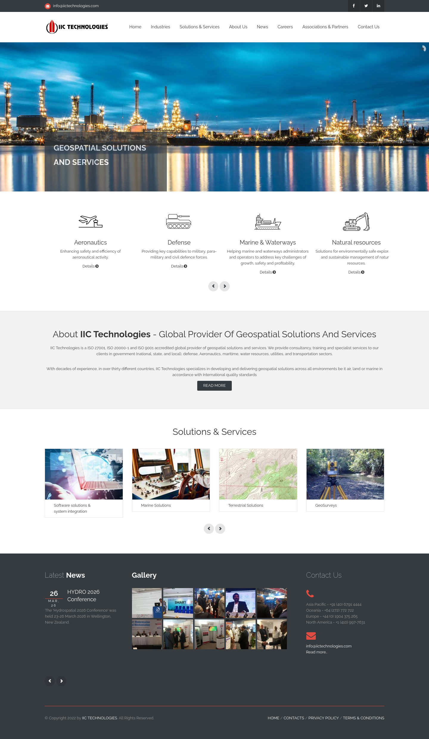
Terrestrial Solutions (245, 505)
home (273, 718)
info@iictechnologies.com (76, 6)
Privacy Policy (323, 718)
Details (89, 266)
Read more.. (316, 652)
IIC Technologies (99, 718)
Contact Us (369, 26)
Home (135, 26)
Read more (214, 385)
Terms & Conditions (363, 718)
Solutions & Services (200, 26)
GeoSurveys (326, 505)
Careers (285, 26)
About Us (238, 26)
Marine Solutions (156, 505)
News (262, 26)
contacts (294, 718)
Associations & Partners (325, 26)
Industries (160, 26)
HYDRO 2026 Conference (83, 595)
